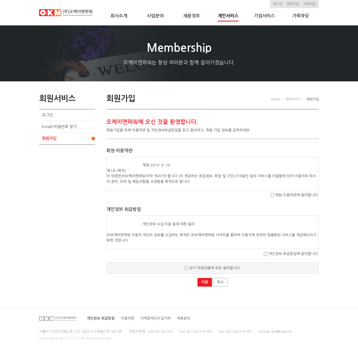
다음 (204, 282)
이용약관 (127, 318)
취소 (220, 282)
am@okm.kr (281, 331)
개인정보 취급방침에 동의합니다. (291, 254)
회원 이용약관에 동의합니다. (294, 195)
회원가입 (293, 4)
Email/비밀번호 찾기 (59, 127)
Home (275, 99)
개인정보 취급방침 (101, 318)
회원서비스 (293, 99)
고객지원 (309, 4)
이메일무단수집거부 (155, 318)
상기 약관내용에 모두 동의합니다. (213, 268)
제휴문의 (183, 318)
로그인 (277, 4)
